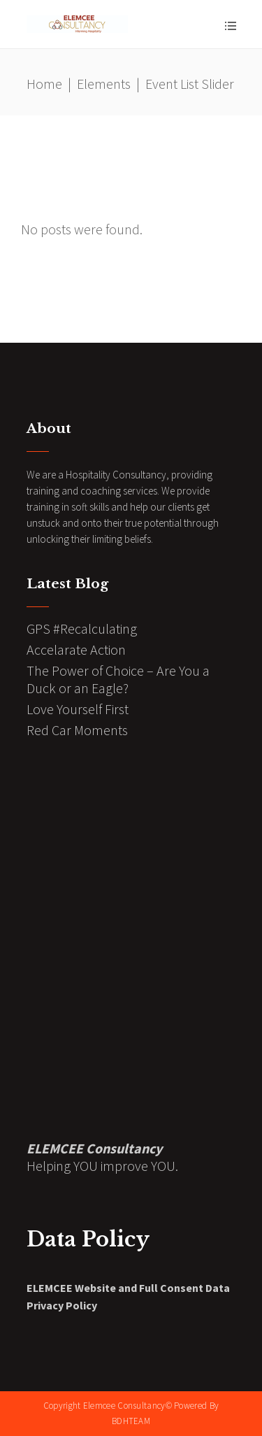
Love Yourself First (78, 709)
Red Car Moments (77, 730)
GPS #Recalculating (82, 628)
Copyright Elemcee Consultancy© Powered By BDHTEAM (131, 1413)
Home (44, 83)
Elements (104, 83)
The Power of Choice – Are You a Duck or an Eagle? (118, 679)
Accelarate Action (76, 649)
